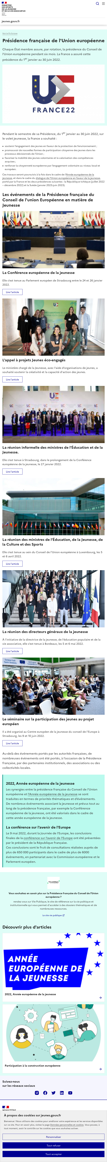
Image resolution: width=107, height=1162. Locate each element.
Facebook (45, 1092)
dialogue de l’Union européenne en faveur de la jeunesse (68, 178)
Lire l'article (12, 292)
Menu (103, 4)
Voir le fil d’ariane (9, 33)
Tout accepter (53, 1154)
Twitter (53, 1092)
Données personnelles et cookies (67, 1124)
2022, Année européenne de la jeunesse (30, 994)
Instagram (36, 1092)
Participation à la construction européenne (32, 1065)
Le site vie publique (52, 915)
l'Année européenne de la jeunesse (52, 794)
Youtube (70, 1092)
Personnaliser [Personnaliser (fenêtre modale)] (53, 1136)
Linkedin (61, 1092)
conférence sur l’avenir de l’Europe (48, 838)
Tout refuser (54, 1145)
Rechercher (97, 4)
